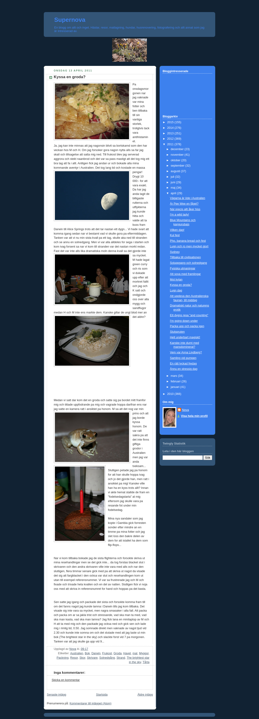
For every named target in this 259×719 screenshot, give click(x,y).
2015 (171, 122)
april (174, 193)
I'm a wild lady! (179, 214)
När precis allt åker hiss (185, 209)
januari (175, 387)
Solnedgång (107, 657)
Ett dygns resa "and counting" (189, 315)
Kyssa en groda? (181, 285)
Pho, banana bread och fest (188, 240)
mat (135, 653)
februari (176, 381)
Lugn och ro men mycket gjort (189, 246)
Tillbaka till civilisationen (185, 257)
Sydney (175, 252)
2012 (171, 138)
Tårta (146, 662)
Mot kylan (176, 279)
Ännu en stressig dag (183, 369)
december (178, 149)
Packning (63, 657)
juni (173, 182)
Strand (121, 657)
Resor (74, 657)
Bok (87, 653)
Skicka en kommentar (66, 680)
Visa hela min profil (194, 416)
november (178, 154)
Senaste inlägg (56, 694)
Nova (185, 410)
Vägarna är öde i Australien (187, 198)
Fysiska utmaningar (182, 268)
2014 (171, 127)
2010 (171, 394)
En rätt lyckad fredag (183, 363)
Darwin (96, 653)
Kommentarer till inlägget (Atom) (90, 703)
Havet (127, 653)
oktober (176, 160)
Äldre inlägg (145, 694)
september (178, 165)
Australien (76, 653)
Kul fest (175, 235)
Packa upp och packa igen (187, 326)
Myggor (143, 653)
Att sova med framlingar (185, 274)
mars (174, 375)
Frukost (107, 653)
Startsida (102, 694)
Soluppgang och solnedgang (188, 262)
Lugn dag (176, 290)
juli (173, 176)
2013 (171, 133)
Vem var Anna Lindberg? (186, 352)
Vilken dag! (177, 230)
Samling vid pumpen (183, 358)
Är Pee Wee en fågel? (184, 203)
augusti (176, 171)
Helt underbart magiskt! (185, 337)
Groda (118, 653)
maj (173, 187)
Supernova (69, 19)
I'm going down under (184, 320)
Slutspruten (177, 331)
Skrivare (92, 657)
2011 (171, 144)
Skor (82, 657)
